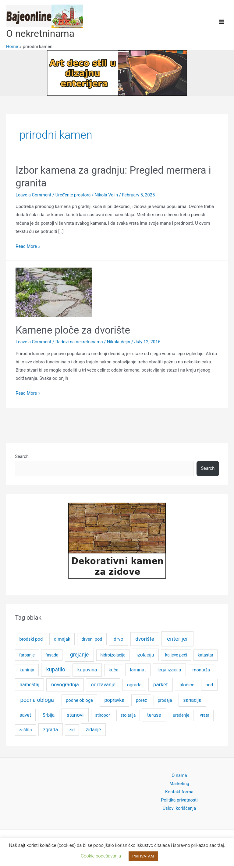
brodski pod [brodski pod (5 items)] (31, 639)
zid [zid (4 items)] (72, 729)
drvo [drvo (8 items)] (118, 639)
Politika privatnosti (179, 800)
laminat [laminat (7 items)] (138, 670)
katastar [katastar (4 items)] (205, 655)
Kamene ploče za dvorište (73, 330)
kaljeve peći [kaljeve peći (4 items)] (176, 655)
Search (22, 456)
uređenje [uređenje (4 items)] (181, 715)
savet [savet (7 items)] (25, 715)
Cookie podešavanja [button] (101, 856)
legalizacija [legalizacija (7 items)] (169, 670)
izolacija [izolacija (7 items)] (145, 655)
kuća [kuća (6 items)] (113, 670)
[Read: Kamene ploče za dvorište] (54, 292)
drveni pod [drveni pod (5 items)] (91, 639)
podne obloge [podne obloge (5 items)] (79, 700)
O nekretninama (40, 33)
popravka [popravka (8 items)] (114, 700)
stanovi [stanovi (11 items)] (75, 715)
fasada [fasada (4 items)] (51, 655)
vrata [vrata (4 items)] (204, 715)
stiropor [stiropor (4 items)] (102, 715)
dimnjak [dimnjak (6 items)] (62, 639)
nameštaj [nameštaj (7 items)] (29, 685)
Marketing (179, 783)
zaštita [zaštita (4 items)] (25, 729)
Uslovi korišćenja (179, 808)
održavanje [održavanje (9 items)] (103, 685)
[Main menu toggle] (221, 22)
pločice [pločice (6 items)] (186, 685)
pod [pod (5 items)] (209, 685)
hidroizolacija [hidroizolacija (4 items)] (113, 655)
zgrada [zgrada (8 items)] (50, 730)
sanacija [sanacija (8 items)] (192, 700)
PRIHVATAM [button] (143, 856)
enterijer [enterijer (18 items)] (177, 638)
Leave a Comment (33, 195)
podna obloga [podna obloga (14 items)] (37, 700)
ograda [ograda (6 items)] (134, 685)
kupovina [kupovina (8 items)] (87, 670)
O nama (179, 775)
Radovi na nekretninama (79, 342)
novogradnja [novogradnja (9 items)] (65, 685)
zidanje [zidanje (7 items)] (93, 730)
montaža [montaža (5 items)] (201, 670)
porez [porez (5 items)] (141, 700)
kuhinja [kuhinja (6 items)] (27, 670)
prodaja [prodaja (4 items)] (165, 700)
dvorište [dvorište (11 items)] (144, 639)
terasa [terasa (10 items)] (154, 715)
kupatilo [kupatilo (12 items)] (55, 670)
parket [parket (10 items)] (160, 684)
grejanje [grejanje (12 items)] (79, 655)
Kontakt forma (179, 792)
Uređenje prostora (73, 195)
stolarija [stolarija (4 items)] (128, 715)
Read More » (28, 246)
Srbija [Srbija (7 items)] (49, 715)
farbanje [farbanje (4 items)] (27, 655)
